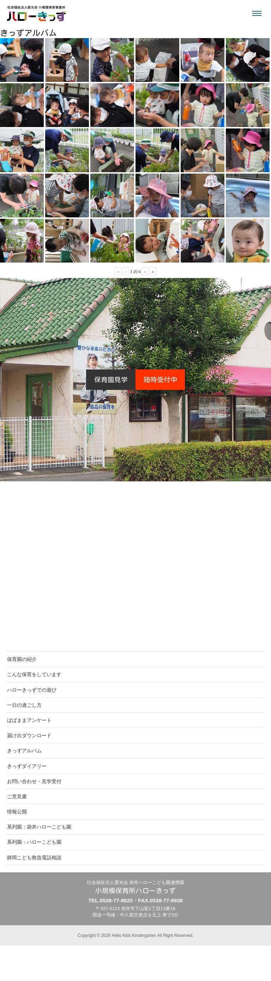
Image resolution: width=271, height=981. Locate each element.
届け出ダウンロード (29, 735)
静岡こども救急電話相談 (34, 857)
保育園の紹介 (22, 659)
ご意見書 (17, 796)
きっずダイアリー (27, 766)
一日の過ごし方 (24, 705)
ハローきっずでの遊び (31, 690)
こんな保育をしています (34, 674)
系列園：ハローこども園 (34, 842)
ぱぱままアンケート (29, 720)
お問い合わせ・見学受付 (34, 781)
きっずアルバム (24, 750)
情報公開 (17, 811)
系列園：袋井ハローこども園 (39, 827)
